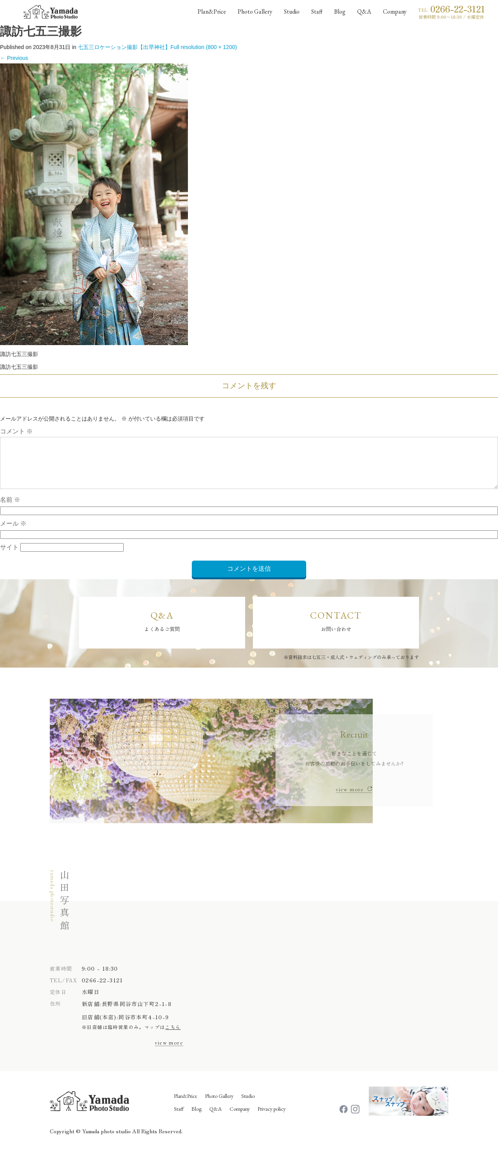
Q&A (215, 1117)
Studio (248, 1104)
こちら (173, 1036)
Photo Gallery (219, 1104)
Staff (179, 1117)
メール (13, 532)
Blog (196, 1117)
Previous (14, 58)
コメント (16, 431)
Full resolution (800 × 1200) (203, 47)
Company (240, 1117)
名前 (10, 509)
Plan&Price (185, 1104)
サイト (9, 556)
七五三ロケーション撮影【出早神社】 (124, 47)
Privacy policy (272, 1117)
